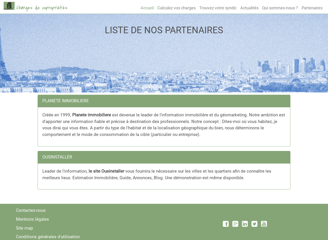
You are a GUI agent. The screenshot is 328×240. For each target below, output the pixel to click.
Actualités (249, 7)
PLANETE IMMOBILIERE (65, 100)
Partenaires (312, 7)
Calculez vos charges (176, 7)
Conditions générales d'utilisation (48, 236)
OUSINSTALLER (57, 157)
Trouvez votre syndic (218, 7)
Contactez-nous (31, 210)
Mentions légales (32, 219)
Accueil (147, 7)
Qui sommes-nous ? (280, 7)
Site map (24, 228)
